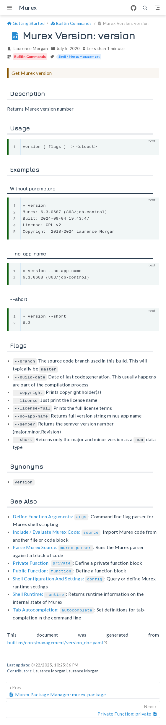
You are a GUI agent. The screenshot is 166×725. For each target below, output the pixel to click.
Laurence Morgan (31, 48)
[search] (145, 7)
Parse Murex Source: (53, 543)
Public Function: (43, 566)
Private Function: (42, 558)
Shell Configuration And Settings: (58, 573)
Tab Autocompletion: (53, 603)
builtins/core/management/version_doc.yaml (57, 636)
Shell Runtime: (39, 588)
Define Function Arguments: (50, 513)
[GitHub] (133, 8)
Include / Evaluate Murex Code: (56, 528)
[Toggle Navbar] (157, 8)
